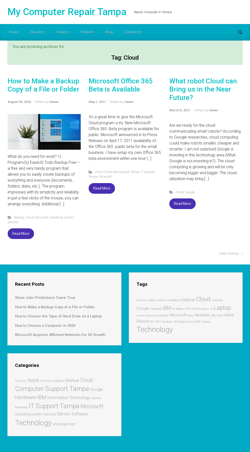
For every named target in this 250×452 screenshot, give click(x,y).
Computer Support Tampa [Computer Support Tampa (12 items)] (52, 388)
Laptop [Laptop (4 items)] (222, 308)
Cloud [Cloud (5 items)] (86, 380)
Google (190, 192)
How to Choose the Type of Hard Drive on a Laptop (58, 316)
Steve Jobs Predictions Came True (45, 298)
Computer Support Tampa (121, 172)
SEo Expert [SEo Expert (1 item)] (180, 321)
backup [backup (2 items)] (188, 299)
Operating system (61, 217)
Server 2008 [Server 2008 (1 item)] (194, 321)
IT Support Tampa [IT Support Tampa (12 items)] (54, 406)
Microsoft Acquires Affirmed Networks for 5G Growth (60, 335)
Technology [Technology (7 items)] (154, 329)
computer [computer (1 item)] (217, 300)
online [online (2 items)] (228, 315)
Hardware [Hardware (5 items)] (26, 397)
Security (13, 222)
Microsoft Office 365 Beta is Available (121, 85)
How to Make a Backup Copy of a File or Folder (43, 85)
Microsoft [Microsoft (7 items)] (92, 406)
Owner (54, 102)
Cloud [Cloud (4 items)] (203, 299)
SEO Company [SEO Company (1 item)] (164, 321)
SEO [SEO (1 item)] (152, 321)
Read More (20, 234)
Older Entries (229, 254)
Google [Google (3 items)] (96, 389)
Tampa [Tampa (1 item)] (206, 321)
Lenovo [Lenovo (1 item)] (140, 315)
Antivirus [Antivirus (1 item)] (142, 300)
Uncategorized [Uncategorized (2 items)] (64, 424)
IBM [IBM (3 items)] (167, 308)
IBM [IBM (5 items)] (42, 397)
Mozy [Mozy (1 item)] (190, 315)
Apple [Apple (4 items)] (33, 380)
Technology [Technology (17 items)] (33, 423)
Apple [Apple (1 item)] (152, 300)
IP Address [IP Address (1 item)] (179, 308)
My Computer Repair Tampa (66, 12)
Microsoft (41, 217)
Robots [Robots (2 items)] (142, 321)
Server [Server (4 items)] (63, 414)
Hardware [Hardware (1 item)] (156, 308)
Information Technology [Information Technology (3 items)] (68, 397)
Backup (19, 217)
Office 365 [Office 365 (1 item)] (216, 315)
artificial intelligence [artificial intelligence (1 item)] (168, 300)
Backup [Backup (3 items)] (72, 380)
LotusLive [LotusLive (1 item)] (151, 315)
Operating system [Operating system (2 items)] (28, 414)
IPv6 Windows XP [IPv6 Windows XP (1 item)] (202, 308)
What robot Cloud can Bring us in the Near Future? (203, 89)
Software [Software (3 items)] (79, 414)
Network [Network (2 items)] (202, 315)
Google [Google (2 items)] (142, 308)
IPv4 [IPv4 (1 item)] (188, 308)
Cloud (30, 217)
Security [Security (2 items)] (49, 414)
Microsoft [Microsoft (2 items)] (178, 315)
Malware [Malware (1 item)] (163, 315)
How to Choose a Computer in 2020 (45, 326)
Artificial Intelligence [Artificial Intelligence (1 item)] (52, 380)
